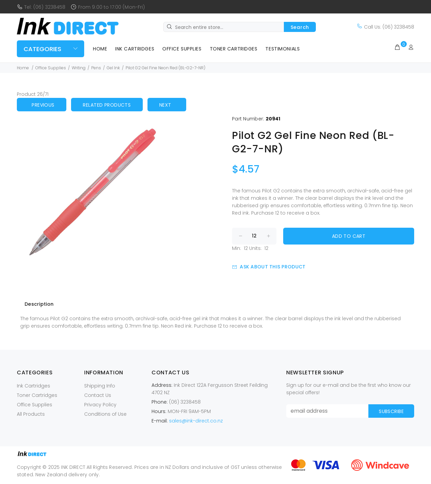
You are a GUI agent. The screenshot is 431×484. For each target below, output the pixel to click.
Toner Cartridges (234, 48)
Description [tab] (39, 304)
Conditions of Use (105, 414)
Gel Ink (113, 68)
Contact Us (97, 395)
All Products (31, 414)
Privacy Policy (100, 404)
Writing (79, 68)
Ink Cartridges (134, 48)
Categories (42, 49)
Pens (96, 68)
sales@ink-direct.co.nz (196, 420)
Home (100, 48)
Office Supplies (181, 48)
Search (300, 27)
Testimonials (282, 48)
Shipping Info (99, 385)
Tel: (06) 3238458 (44, 7)
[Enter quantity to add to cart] (254, 236)
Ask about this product (268, 266)
